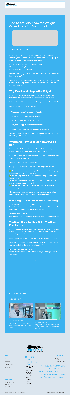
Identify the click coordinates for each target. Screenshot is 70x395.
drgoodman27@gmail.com (56, 359)
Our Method (9, 364)
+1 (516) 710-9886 (59, 362)
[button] (63, 4)
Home (7, 359)
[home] (11, 4)
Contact (7, 367)
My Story (7, 362)
